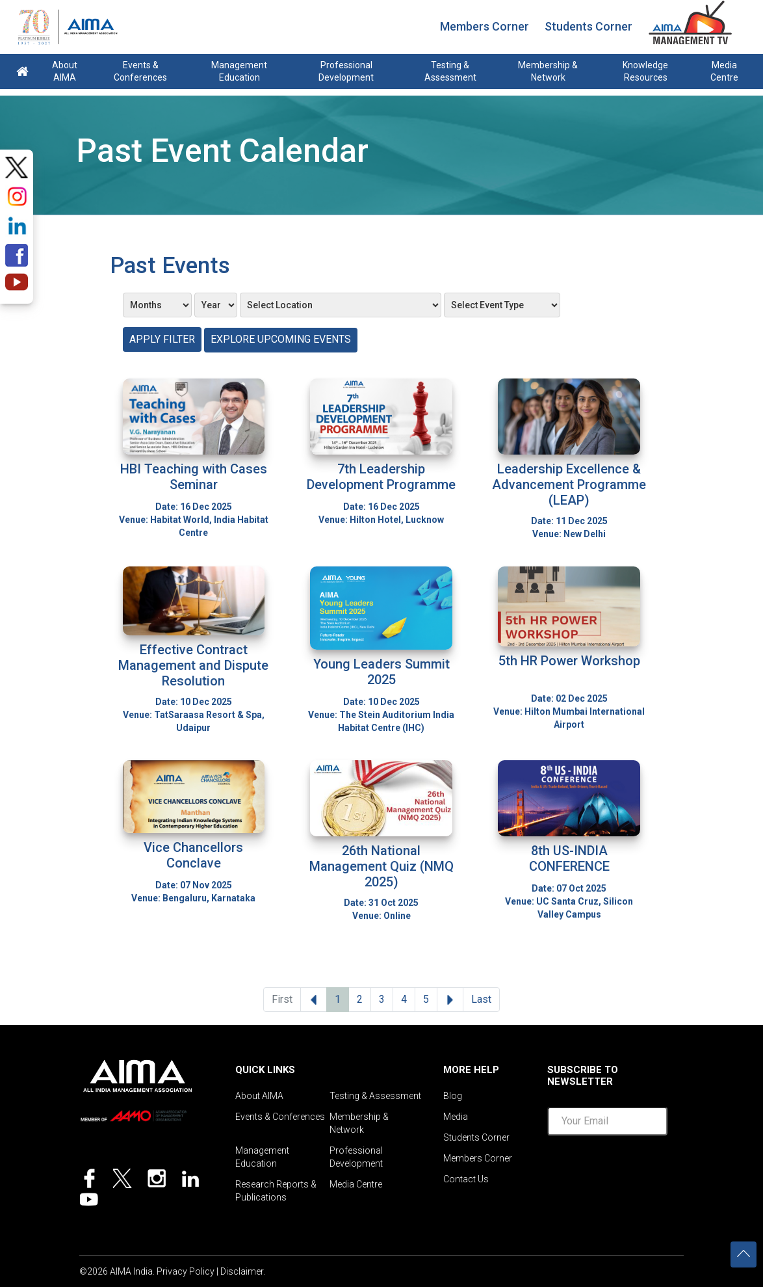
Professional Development (346, 71)
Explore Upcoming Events (281, 339)
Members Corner (484, 26)
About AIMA (64, 71)
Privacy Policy (185, 1271)
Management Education (239, 71)
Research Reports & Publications (276, 1190)
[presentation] (646, 1171)
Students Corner (588, 26)
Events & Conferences (140, 71)
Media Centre (724, 71)
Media (455, 1116)
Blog (452, 1096)
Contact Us (466, 1179)
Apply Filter (162, 339)
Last (481, 999)
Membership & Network (548, 71)
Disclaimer (241, 1271)
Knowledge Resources (645, 71)
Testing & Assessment (450, 71)
